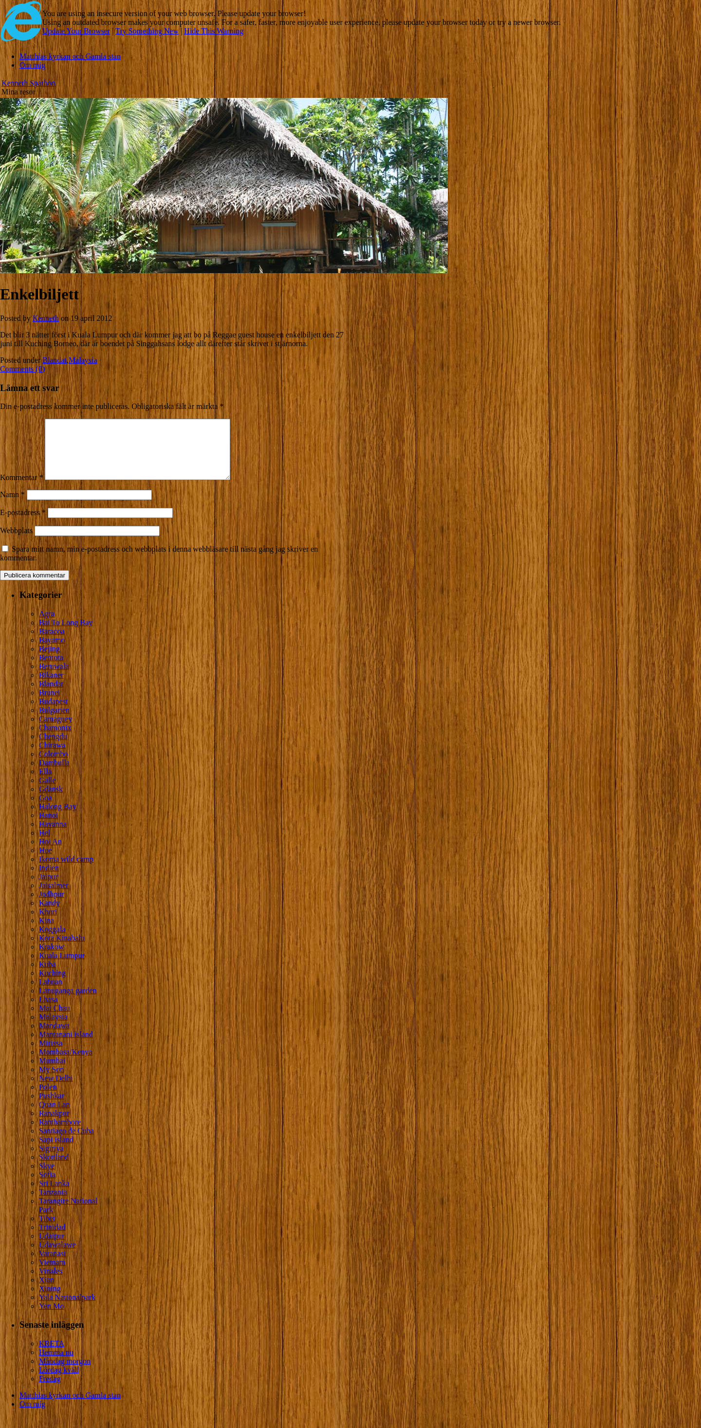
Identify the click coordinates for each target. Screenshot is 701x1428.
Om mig (32, 65)
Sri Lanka (54, 1195)
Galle (47, 792)
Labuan (50, 993)
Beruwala (54, 678)
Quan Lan (54, 1116)
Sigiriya (51, 1160)
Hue (45, 862)
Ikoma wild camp (66, 871)
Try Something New (147, 31)
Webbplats (16, 542)
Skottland (54, 1169)
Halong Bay (57, 818)
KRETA (51, 1355)
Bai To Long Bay (65, 634)
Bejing (49, 660)
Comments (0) (22, 369)
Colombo (53, 765)
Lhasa (48, 1011)
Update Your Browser (76, 31)
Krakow (51, 958)
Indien (49, 879)
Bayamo (52, 652)
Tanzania (53, 1204)
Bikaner (51, 687)
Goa (45, 809)
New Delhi (56, 1090)
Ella (45, 783)
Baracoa (51, 643)
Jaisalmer (53, 897)
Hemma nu (56, 1364)
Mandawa (54, 1037)
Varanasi (52, 1265)
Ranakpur (54, 1125)
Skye (47, 1177)
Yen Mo (51, 1318)
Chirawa (52, 757)
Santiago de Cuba (66, 1142)
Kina (46, 932)
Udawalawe (57, 1256)
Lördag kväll (59, 1381)
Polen (47, 1098)
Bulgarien (54, 722)
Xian (46, 1291)
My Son (51, 1081)
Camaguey (55, 730)
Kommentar (21, 489)
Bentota (51, 669)
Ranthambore (60, 1134)
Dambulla (54, 774)
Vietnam (52, 1274)
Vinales (50, 1283)
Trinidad (52, 1239)
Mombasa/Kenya (65, 1063)
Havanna (53, 836)
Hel (44, 844)
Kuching (52, 985)
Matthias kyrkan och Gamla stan (70, 56)
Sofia (47, 1186)
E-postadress (23, 524)
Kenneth (46, 318)
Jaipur (48, 888)
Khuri (48, 923)
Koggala (52, 941)
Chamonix (55, 739)
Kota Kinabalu (62, 950)
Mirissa (50, 1055)
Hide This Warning (213, 31)
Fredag (49, 1390)
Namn (12, 506)
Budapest (53, 713)
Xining (49, 1300)
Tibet (47, 1230)
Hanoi (48, 827)
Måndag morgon (65, 1373)
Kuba (47, 976)
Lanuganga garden (68, 1002)
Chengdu (53, 748)
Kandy (49, 914)
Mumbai (52, 1072)
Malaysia (83, 360)
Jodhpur (51, 906)
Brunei (49, 704)
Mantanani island (66, 1046)
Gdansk (51, 801)
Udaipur (51, 1247)
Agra (47, 625)
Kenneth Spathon (28, 83)
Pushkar (51, 1107)
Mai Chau (54, 1020)
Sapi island (56, 1151)
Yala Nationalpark (67, 1309)
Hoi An (50, 853)
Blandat (54, 360)
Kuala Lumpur (62, 967)
